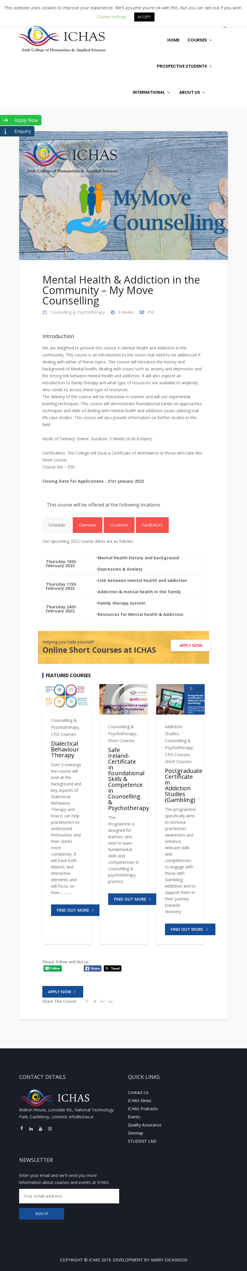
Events (134, 1116)
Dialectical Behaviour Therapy (65, 749)
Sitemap (135, 1133)
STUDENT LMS (142, 1141)
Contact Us (138, 1092)
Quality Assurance (144, 1125)
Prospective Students (185, 66)
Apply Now (62, 991)
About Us (192, 92)
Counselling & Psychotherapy (77, 312)
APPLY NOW (190, 645)
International (152, 92)
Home (173, 40)
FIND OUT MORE (76, 910)
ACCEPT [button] (144, 16)
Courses (200, 40)
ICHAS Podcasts (143, 1108)
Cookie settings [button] (112, 16)
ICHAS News (139, 1100)
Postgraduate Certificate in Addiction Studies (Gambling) (183, 785)
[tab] (56, 525)
